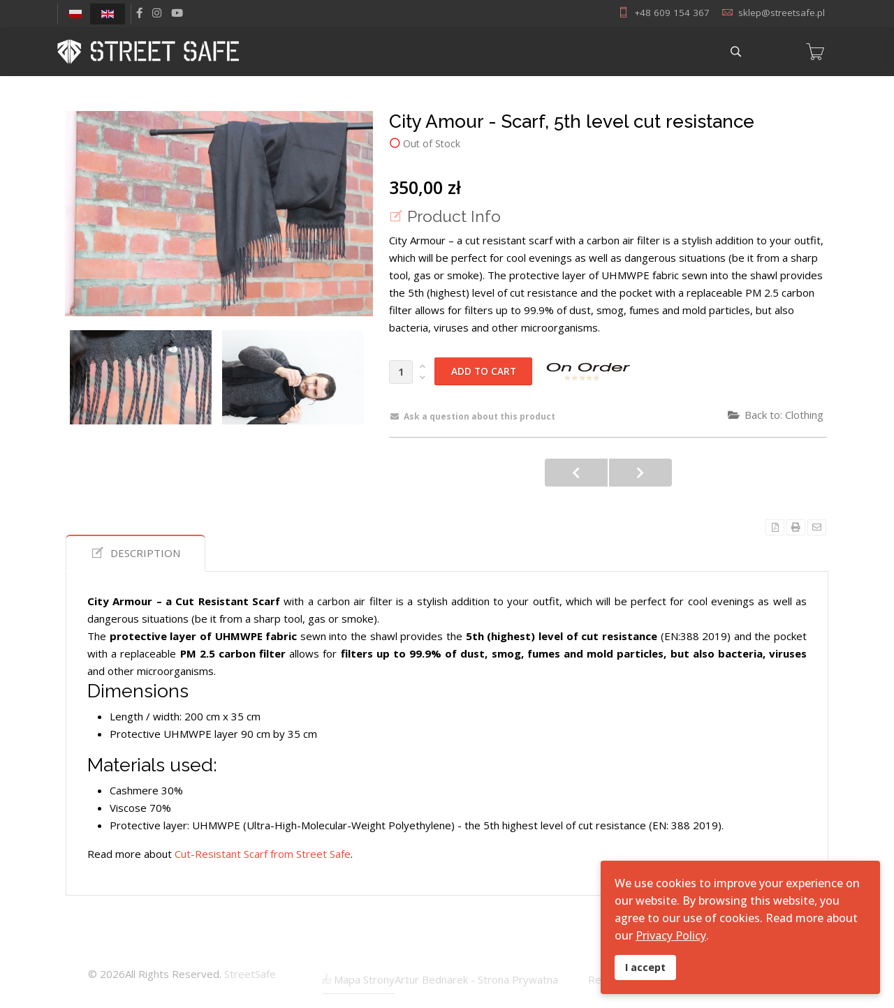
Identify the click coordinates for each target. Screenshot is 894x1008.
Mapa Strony (359, 979)
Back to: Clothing (775, 415)
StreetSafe (250, 974)
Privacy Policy (671, 935)
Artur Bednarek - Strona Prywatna (476, 979)
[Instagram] (156, 13)
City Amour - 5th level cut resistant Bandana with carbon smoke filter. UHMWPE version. (640, 473)
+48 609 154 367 (672, 12)
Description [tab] (135, 553)
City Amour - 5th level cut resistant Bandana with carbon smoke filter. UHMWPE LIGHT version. (576, 473)
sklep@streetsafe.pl (781, 12)
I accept (645, 967)
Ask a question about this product (472, 416)
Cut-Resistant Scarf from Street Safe (263, 854)
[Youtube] (177, 13)
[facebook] (139, 13)
